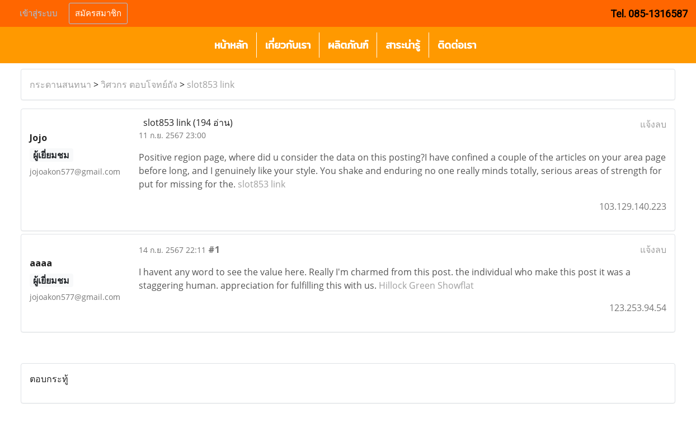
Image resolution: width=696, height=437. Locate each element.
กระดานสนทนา (60, 84)
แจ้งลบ (653, 124)
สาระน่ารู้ (402, 45)
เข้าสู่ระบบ (39, 13)
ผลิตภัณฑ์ (348, 45)
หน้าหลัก (231, 45)
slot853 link (210, 84)
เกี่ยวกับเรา (288, 45)
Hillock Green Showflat (426, 285)
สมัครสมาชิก (98, 13)
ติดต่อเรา (457, 45)
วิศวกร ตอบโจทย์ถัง (139, 84)
